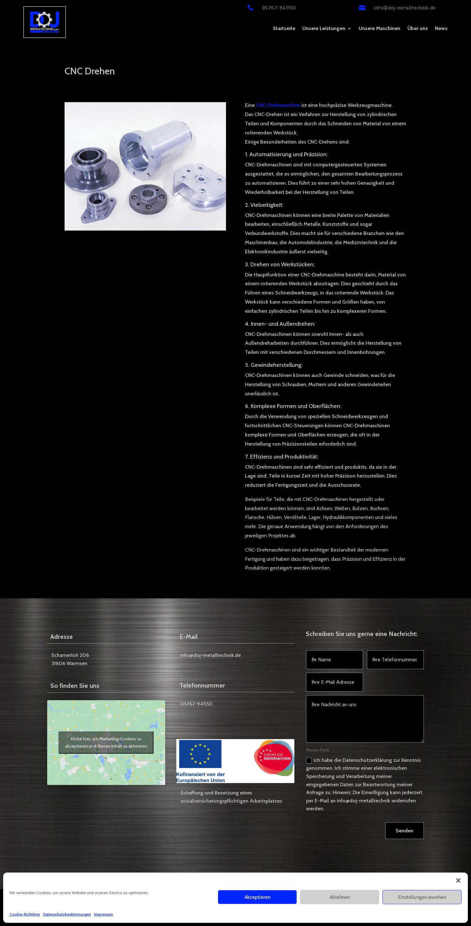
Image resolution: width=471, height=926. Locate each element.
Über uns (417, 28)
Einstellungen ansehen (422, 897)
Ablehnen (340, 897)
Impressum (103, 914)
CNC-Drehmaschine (278, 105)
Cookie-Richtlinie (24, 914)
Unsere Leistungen (323, 28)
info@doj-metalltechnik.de (405, 8)
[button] (458, 880)
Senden (404, 831)
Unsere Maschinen (379, 28)
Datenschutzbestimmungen (67, 914)
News (441, 28)
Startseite (284, 28)
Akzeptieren (257, 897)
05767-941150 (279, 8)
